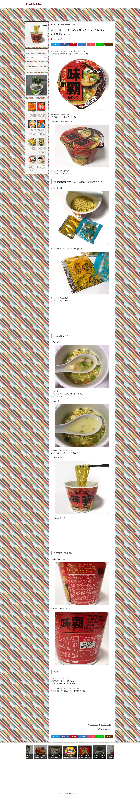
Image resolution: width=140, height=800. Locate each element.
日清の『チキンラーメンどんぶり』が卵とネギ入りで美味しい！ (32, 149)
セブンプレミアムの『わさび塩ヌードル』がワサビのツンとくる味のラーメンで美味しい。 (41, 150)
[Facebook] (64, 44)
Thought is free (79, 795)
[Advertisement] (70, 14)
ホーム (54, 24)
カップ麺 (103, 725)
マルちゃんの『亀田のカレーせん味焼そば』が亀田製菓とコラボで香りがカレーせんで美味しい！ (32, 115)
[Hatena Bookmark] (82, 44)
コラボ (109, 725)
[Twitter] (55, 44)
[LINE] (100, 44)
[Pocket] (91, 44)
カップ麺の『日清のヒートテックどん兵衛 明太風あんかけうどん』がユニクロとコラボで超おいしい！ (32, 132)
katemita (109, 729)
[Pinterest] (73, 44)
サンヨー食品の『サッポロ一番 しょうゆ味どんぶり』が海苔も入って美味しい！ (32, 168)
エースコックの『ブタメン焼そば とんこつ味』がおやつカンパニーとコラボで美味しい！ (41, 115)
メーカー (62, 24)
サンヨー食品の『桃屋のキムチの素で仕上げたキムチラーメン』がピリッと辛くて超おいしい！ (41, 132)
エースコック (71, 24)
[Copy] (108, 44)
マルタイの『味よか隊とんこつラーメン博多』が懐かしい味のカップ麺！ (41, 167)
